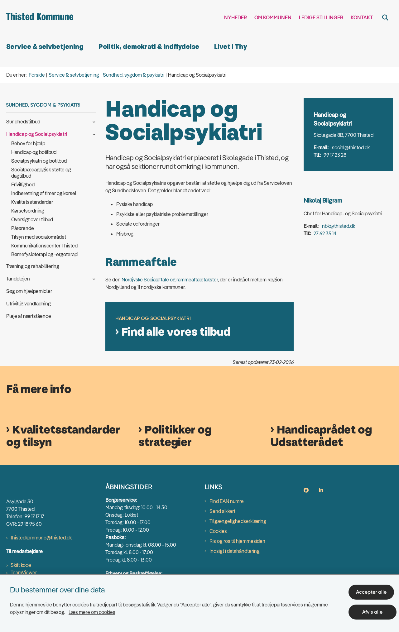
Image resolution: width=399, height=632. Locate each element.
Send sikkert (222, 511)
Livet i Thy (230, 47)
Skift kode (21, 565)
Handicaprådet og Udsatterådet (321, 436)
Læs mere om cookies (92, 609)
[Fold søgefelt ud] (385, 17)
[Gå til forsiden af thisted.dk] (39, 17)
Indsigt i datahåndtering (234, 551)
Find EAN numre (226, 501)
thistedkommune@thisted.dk (41, 538)
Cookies (218, 531)
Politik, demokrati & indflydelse (149, 47)
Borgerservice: (121, 500)
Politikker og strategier (175, 436)
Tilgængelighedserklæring (237, 521)
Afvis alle (374, 609)
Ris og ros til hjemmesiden (237, 541)
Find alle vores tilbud (176, 332)
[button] (92, 121)
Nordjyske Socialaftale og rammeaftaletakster (170, 279)
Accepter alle (373, 589)
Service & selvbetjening (45, 47)
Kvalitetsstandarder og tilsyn (63, 436)
